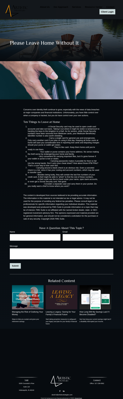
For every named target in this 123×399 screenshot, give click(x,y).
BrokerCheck (78, 398)
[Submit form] (15, 266)
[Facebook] (59, 391)
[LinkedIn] (63, 391)
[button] (45, 7)
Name (12, 232)
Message (14, 246)
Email (65, 232)
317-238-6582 (99, 383)
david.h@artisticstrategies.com (62, 395)
